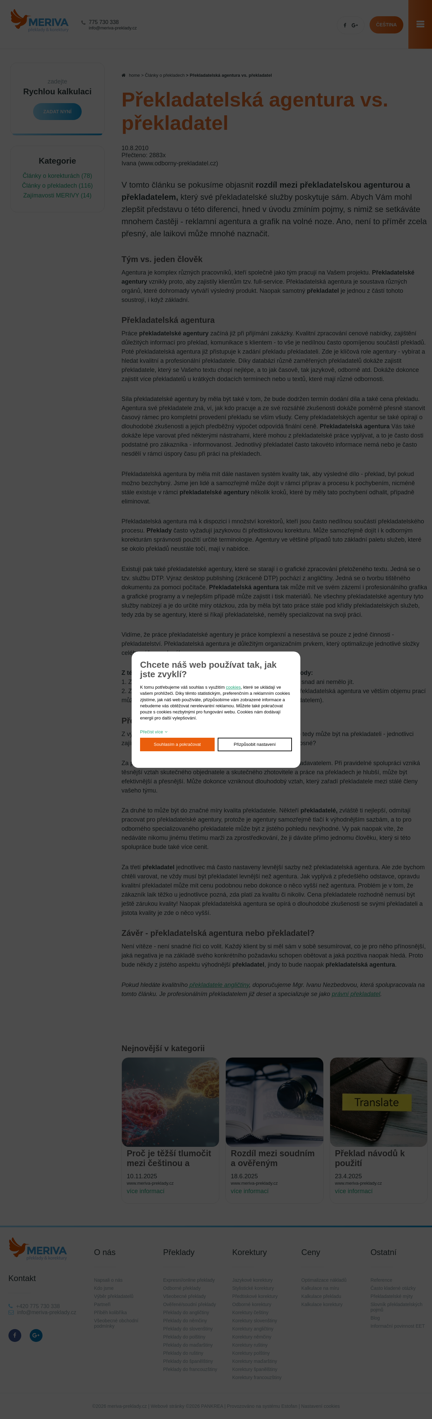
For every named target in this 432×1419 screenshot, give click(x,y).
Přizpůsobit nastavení (255, 744)
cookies (233, 687)
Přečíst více (151, 731)
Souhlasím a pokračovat (177, 744)
